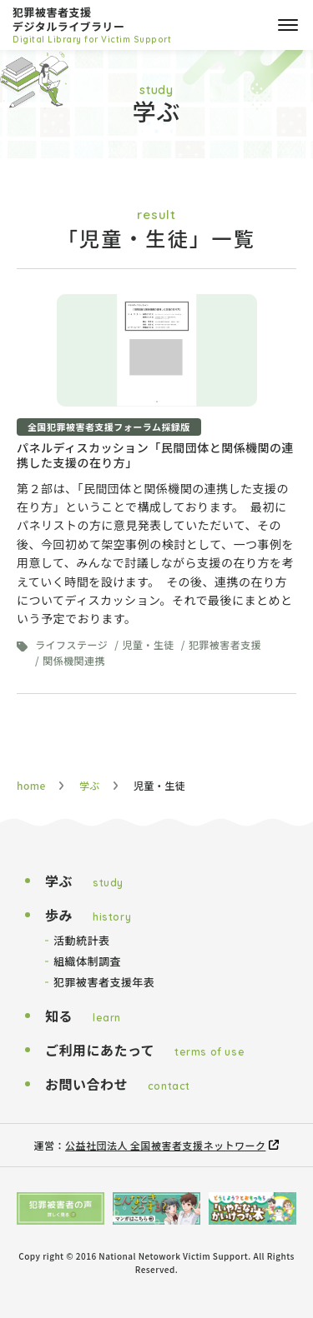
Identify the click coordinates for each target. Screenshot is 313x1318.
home (31, 785)
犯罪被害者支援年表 (103, 982)
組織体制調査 (87, 961)
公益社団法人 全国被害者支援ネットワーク (165, 1145)
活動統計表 (81, 940)
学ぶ (89, 785)
